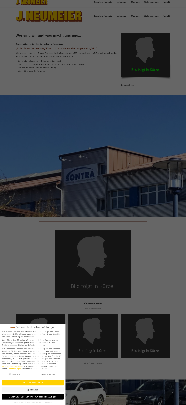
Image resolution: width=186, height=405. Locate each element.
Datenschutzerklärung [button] (35, 402)
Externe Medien (46, 374)
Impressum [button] (48, 402)
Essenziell (15, 374)
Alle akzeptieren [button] (33, 382)
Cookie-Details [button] (19, 402)
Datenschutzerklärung (12, 366)
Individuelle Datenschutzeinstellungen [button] (32, 396)
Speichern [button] (32, 389)
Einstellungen (14, 368)
